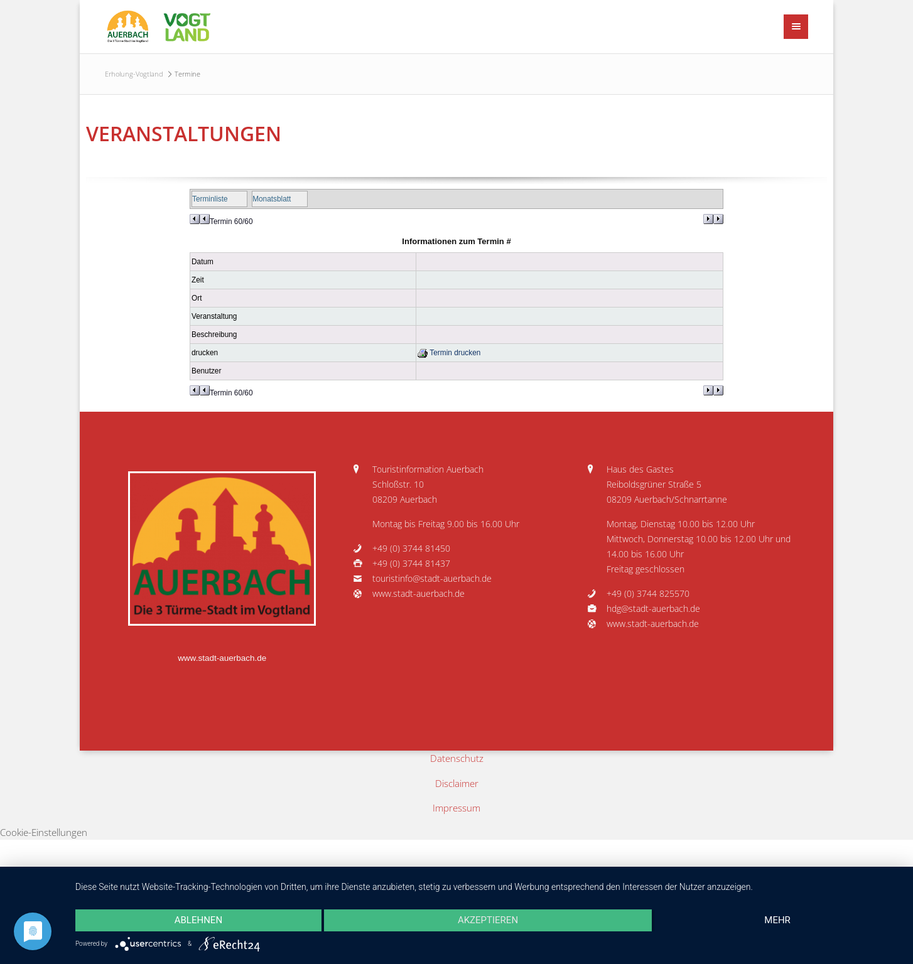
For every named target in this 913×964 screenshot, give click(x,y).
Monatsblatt (271, 199)
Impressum (456, 807)
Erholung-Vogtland (134, 73)
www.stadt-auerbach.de (222, 658)
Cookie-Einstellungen (43, 832)
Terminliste (210, 199)
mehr (777, 920)
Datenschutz (457, 758)
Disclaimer (456, 783)
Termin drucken (449, 352)
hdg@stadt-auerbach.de (653, 608)
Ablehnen (198, 920)
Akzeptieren (488, 920)
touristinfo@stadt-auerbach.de (432, 578)
